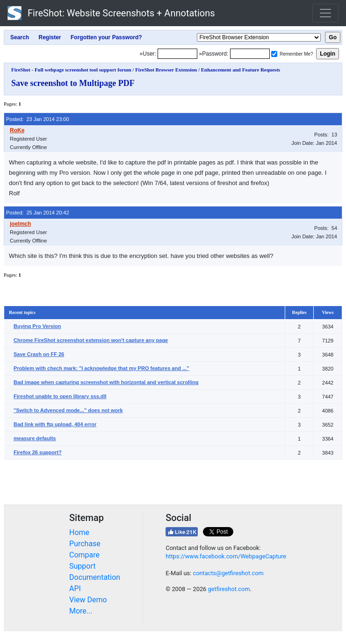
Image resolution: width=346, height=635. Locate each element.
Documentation (94, 577)
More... (81, 610)
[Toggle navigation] (325, 13)
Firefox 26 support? (38, 452)
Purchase (85, 543)
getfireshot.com (229, 588)
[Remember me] (274, 54)
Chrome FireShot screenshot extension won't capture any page (91, 340)
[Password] (250, 54)
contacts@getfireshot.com (228, 573)
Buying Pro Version (37, 326)
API (75, 588)
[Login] (177, 54)
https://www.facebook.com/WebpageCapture (226, 556)
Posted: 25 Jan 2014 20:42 (37, 212)
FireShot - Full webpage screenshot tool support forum (71, 69)
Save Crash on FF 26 (39, 354)
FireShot (111, 13)
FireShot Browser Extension (166, 69)
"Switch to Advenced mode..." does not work (68, 410)
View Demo (88, 599)
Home (79, 532)
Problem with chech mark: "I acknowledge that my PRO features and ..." (101, 368)
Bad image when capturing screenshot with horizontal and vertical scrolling (106, 382)
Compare (84, 554)
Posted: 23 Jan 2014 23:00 (37, 119)
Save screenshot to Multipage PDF (73, 83)
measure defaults (35, 438)
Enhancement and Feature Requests (240, 69)
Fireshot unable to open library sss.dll (60, 396)
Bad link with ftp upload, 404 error (55, 424)
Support (82, 566)
